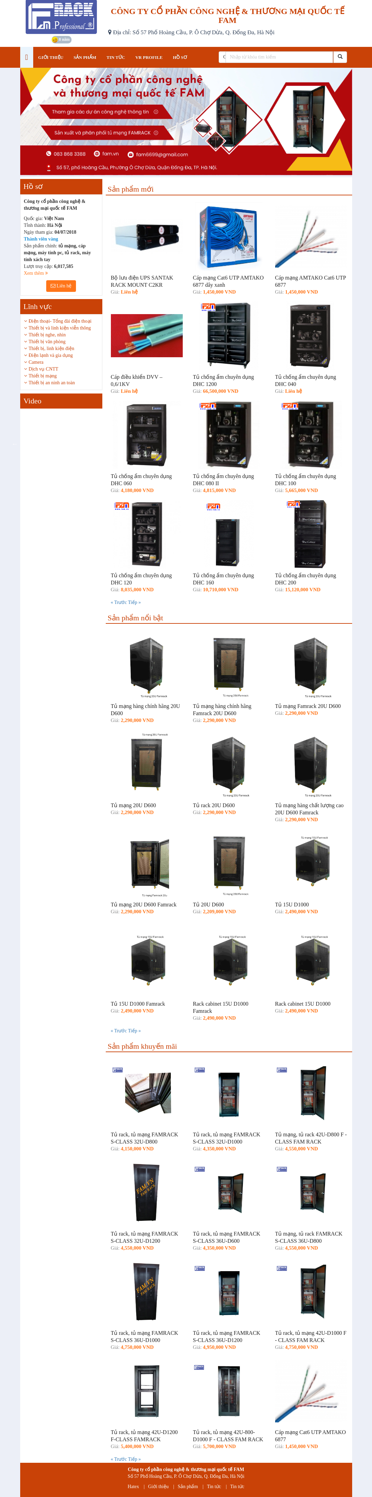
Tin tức (214, 1486)
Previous (15, 443)
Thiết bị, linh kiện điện (51, 348)
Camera (36, 362)
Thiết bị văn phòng (47, 341)
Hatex (133, 1486)
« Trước (119, 602)
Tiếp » (134, 602)
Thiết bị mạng (43, 375)
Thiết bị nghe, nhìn (47, 334)
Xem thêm (36, 273)
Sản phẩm (188, 1486)
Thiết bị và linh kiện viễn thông (60, 328)
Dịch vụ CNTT (44, 369)
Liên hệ (61, 285)
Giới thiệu (158, 1486)
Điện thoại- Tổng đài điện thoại (60, 321)
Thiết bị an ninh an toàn (52, 382)
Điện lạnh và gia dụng (51, 355)
